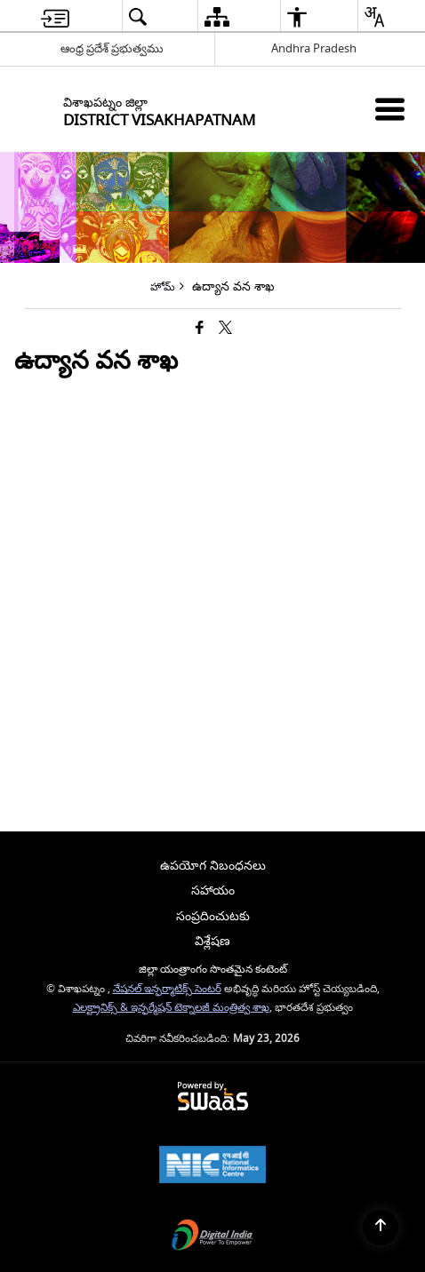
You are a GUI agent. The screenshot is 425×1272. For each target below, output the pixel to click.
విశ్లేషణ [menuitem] (212, 941)
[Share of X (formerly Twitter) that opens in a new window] (225, 329)
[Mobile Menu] (389, 108)
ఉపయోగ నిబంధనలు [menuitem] (213, 865)
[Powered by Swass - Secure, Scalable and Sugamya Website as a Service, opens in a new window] (213, 1097)
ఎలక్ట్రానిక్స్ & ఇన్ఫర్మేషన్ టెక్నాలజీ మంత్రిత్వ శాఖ (171, 1007)
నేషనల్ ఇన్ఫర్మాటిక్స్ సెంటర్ (167, 989)
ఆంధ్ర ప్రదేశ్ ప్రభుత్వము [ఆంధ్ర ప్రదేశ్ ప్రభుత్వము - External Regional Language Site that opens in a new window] (112, 48)
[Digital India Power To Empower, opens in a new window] (212, 1237)
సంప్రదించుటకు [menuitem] (213, 916)
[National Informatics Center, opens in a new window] (212, 1167)
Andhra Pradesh (314, 48)
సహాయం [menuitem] (213, 890)
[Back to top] (380, 1227)
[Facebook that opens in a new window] (199, 329)
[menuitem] (55, 16)
